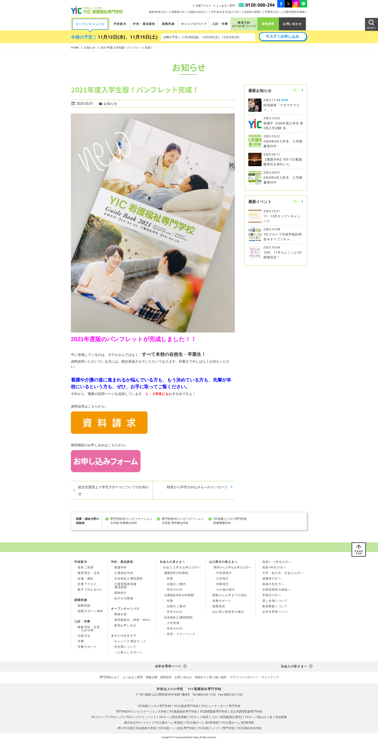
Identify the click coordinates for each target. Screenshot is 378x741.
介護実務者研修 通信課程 (125, 585)
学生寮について (125, 647)
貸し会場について (275, 600)
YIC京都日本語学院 (249, 728)
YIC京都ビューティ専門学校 (216, 728)
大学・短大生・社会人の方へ (283, 573)
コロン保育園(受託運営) (226, 717)
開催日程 (120, 614)
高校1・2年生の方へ (277, 562)
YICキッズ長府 (198, 717)
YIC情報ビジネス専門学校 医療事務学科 (230, 521)
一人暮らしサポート (128, 652)
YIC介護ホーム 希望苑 (169, 722)
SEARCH (371, 24)
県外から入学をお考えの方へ (232, 567)
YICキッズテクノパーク (141, 717)
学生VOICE (175, 589)
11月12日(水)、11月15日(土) (128, 37)
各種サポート (221, 600)
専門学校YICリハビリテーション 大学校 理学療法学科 (183, 521)
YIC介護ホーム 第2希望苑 (202, 722)
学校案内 (120, 24)
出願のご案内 (176, 584)
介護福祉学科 (123, 573)
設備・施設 (86, 578)
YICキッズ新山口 (256, 717)
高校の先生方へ (198, 12)
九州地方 (222, 578)
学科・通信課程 (144, 24)
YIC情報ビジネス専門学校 (154, 706)
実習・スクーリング (181, 634)
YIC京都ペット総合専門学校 (177, 728)
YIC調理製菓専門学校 (213, 711)
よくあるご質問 (225, 5)
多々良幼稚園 (278, 717)
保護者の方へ (179, 12)
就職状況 (218, 606)
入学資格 (173, 623)
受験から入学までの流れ (229, 595)
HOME (75, 47)
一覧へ (295, 90)
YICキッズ (116, 717)
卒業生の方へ (273, 12)
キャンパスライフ (193, 24)
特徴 (170, 578)
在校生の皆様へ (253, 12)
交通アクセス (203, 5)
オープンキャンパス (90, 24)
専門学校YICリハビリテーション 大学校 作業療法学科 (131, 521)
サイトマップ (270, 677)
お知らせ (89, 47)
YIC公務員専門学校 (186, 706)
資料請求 (268, 24)
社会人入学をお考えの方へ (182, 567)
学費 (81, 641)
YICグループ (99, 717)
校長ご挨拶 (86, 567)
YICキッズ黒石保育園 (173, 717)
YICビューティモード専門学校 (220, 706)
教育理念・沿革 (89, 573)
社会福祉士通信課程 (128, 578)
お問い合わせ (292, 24)
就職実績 (168, 24)
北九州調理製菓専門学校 (246, 711)
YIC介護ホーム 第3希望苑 (237, 722)
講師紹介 (120, 592)
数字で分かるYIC (90, 589)
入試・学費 (220, 24)
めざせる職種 (123, 598)
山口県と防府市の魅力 (228, 612)
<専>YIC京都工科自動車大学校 (136, 728)
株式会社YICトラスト (138, 722)
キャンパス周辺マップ (130, 641)
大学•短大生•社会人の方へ (226, 12)
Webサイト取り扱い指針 (211, 677)
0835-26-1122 (206, 694)
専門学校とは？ (109, 677)
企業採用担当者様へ (295, 12)
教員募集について (275, 606)
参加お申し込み (125, 625)
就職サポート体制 (90, 611)
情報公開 (151, 677)
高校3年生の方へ (159, 12)
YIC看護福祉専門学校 (183, 711)
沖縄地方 (222, 584)
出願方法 (84, 635)
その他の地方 (225, 589)
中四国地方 (224, 573)
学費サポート (87, 647)
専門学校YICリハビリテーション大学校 (141, 711)
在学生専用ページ (275, 612)
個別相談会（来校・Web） (133, 619)
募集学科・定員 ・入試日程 (89, 628)
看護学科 (120, 567)
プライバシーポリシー (244, 677)
